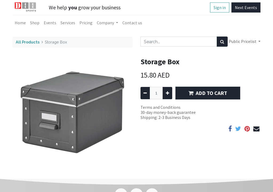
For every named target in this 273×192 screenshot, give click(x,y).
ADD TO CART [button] (207, 93)
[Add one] (167, 93)
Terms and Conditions (160, 107)
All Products (27, 42)
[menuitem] (20, 22)
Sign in (220, 7)
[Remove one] (145, 93)
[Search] (222, 42)
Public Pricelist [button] (243, 41)
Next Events (246, 7)
